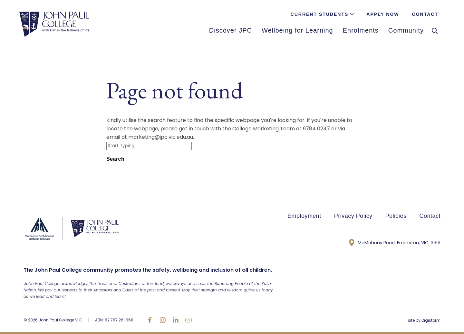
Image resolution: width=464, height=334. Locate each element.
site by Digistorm (424, 320)
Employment (304, 216)
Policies (396, 216)
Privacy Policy (353, 216)
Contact (429, 216)
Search (115, 159)
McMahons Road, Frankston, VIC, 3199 (394, 243)
